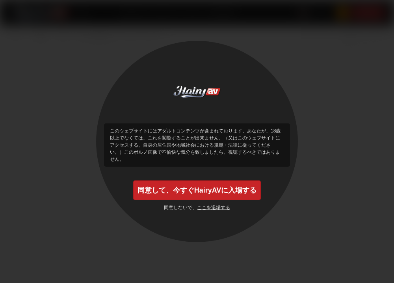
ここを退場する (213, 207)
